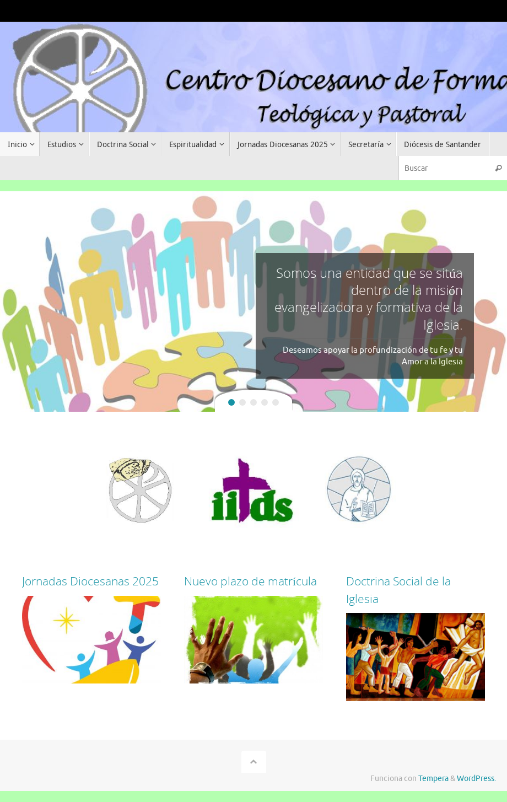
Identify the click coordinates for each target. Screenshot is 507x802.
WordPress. (476, 778)
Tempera (433, 778)
